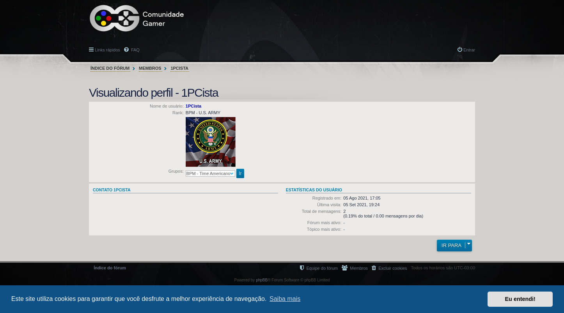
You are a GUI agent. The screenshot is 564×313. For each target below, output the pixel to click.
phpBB (262, 280)
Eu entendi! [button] (520, 299)
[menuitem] (389, 268)
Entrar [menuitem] (469, 50)
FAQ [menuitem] (135, 50)
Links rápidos (107, 50)
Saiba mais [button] (285, 298)
